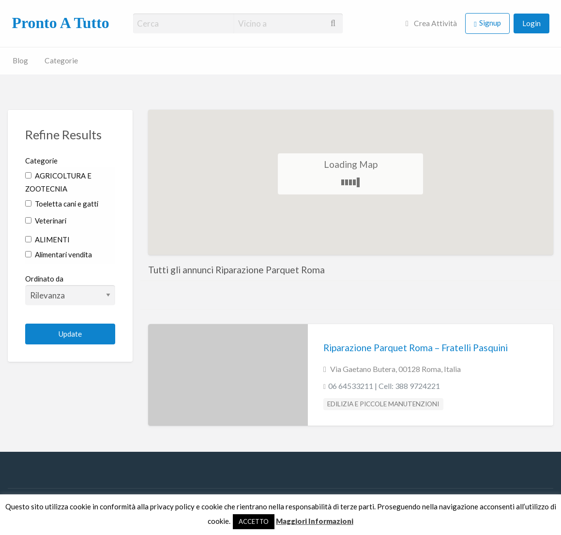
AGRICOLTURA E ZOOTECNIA (58, 182)
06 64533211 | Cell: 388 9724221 (384, 385)
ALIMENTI (47, 239)
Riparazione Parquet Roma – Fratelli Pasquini (415, 347)
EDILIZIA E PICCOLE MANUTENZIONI (383, 404)
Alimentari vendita (58, 254)
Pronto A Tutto (60, 23)
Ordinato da (70, 289)
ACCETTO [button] (254, 521)
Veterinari (45, 220)
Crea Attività (431, 23)
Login (531, 23)
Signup (490, 22)
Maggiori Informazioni (314, 521)
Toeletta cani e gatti (61, 203)
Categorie (61, 60)
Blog (20, 60)
